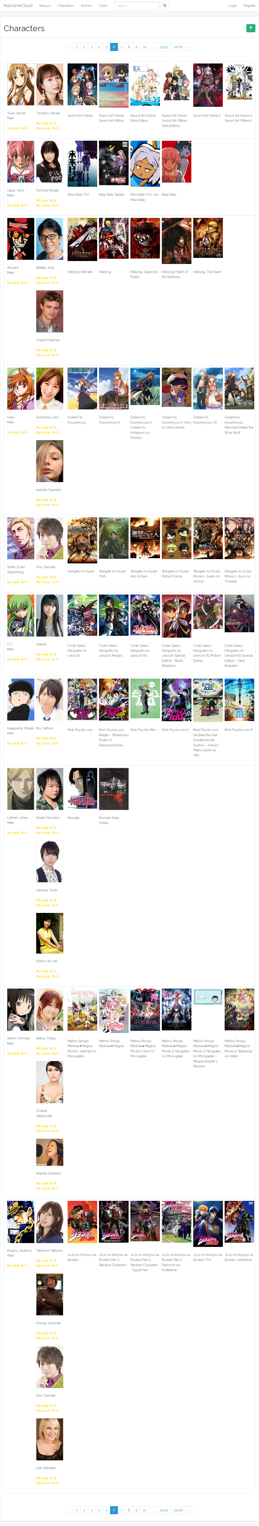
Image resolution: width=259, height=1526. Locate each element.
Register (250, 5)
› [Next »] (188, 47)
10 (144, 47)
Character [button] (66, 5)
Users (103, 5)
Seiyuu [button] (45, 5)
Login (232, 5)
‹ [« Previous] (70, 47)
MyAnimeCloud (17, 5)
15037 (164, 47)
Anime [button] (86, 5)
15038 (178, 47)
